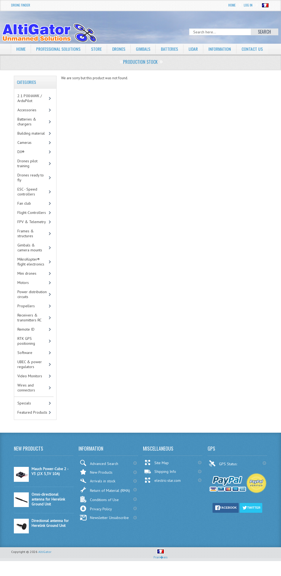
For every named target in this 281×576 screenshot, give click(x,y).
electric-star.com (162, 490)
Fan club (24, 213)
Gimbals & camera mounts (29, 258)
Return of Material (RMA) (105, 500)
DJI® (20, 162)
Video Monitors (29, 386)
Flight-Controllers (31, 222)
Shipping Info (160, 481)
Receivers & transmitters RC (29, 328)
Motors (23, 292)
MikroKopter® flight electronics (30, 272)
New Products (96, 482)
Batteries (171, 49)
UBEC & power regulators (29, 374)
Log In (248, 5)
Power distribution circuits (32, 304)
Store (97, 49)
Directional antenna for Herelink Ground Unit (50, 533)
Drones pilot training (27, 174)
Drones (120, 49)
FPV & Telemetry (31, 232)
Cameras (24, 152)
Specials (24, 413)
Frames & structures (25, 244)
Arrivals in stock (97, 491)
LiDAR (195, 49)
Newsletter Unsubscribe (104, 528)
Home (232, 5)
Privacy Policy (96, 518)
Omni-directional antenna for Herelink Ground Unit (48, 509)
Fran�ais (161, 565)
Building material (31, 143)
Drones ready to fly (30, 188)
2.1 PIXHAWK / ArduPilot (29, 108)
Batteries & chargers (26, 132)
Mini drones (26, 283)
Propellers (26, 316)
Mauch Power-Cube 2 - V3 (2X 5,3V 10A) (50, 481)
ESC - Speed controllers (27, 202)
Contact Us (27, 59)
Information (222, 49)
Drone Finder (20, 5)
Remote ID (26, 339)
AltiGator (44, 562)
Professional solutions (58, 49)
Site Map (156, 473)
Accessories (26, 120)
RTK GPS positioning (26, 351)
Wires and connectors (26, 398)
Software (24, 362)
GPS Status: (223, 473)
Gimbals (144, 49)
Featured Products (32, 422)
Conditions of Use (99, 509)
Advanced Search (99, 473)
